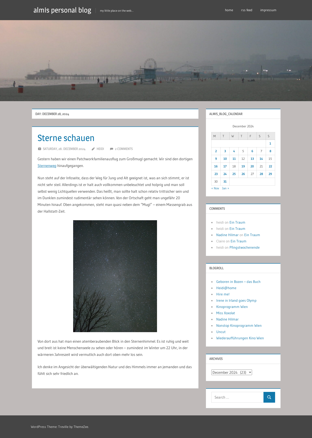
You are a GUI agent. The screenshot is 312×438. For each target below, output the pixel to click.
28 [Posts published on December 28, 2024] (261, 174)
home (229, 10)
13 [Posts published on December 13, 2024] (252, 159)
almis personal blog (62, 10)
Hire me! (222, 294)
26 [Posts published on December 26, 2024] (243, 174)
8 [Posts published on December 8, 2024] (270, 151)
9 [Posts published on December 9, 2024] (216, 159)
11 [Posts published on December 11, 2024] (234, 159)
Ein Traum (237, 222)
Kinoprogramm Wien (232, 306)
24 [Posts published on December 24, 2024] (225, 174)
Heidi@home (226, 288)
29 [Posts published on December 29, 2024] (270, 174)
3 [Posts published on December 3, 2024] (225, 151)
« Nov (215, 188)
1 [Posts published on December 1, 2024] (270, 143)
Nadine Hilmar (227, 235)
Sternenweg (47, 165)
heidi (100, 149)
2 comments (124, 149)
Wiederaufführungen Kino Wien (240, 338)
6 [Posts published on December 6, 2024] (252, 151)
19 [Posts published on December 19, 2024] (243, 166)
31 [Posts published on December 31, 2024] (225, 181)
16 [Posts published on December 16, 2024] (216, 166)
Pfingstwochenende (244, 247)
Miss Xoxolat (225, 313)
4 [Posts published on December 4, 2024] (234, 151)
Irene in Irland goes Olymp (236, 300)
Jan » (225, 188)
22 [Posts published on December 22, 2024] (270, 166)
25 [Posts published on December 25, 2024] (234, 174)
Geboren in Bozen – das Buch (238, 281)
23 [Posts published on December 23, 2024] (216, 174)
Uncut (221, 331)
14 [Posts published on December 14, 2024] (261, 159)
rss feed (246, 10)
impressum (268, 10)
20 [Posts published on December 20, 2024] (252, 166)
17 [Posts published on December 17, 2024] (225, 166)
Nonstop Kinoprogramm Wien (239, 325)
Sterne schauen (66, 137)
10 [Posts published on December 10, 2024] (225, 159)
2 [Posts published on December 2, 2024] (216, 151)
